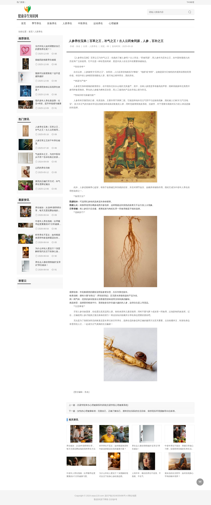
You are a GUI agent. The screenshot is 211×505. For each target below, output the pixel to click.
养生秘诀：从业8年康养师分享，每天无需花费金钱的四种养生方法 (48, 210)
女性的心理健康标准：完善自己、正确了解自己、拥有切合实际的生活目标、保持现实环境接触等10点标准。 (127, 411)
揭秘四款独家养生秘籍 (45, 60)
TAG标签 (190, 2)
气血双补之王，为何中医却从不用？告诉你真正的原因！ (47, 157)
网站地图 (132, 495)
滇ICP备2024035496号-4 (116, 495)
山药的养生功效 (42, 168)
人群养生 (38, 31)
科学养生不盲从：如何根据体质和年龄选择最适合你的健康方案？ (47, 238)
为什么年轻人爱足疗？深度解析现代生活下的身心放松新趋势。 (47, 251)
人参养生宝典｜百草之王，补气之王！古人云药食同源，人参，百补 (47, 130)
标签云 (23, 280)
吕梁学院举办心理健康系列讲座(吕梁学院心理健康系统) (102, 405)
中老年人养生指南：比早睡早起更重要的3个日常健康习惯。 (48, 224)
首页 (23, 23)
